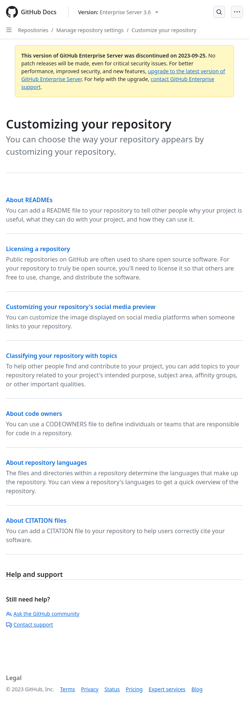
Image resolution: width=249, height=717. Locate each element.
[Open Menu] (237, 12)
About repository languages (46, 462)
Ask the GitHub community (43, 613)
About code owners (34, 414)
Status (112, 689)
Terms (67, 689)
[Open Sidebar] (9, 30)
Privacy (90, 689)
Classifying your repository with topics (61, 356)
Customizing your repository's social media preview (80, 307)
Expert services (167, 689)
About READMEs (29, 200)
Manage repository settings (90, 30)
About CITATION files (36, 520)
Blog (197, 689)
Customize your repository (163, 30)
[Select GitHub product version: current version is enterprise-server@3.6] (118, 12)
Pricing (134, 689)
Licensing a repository (38, 249)
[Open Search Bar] (219, 12)
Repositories (33, 30)
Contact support (29, 624)
